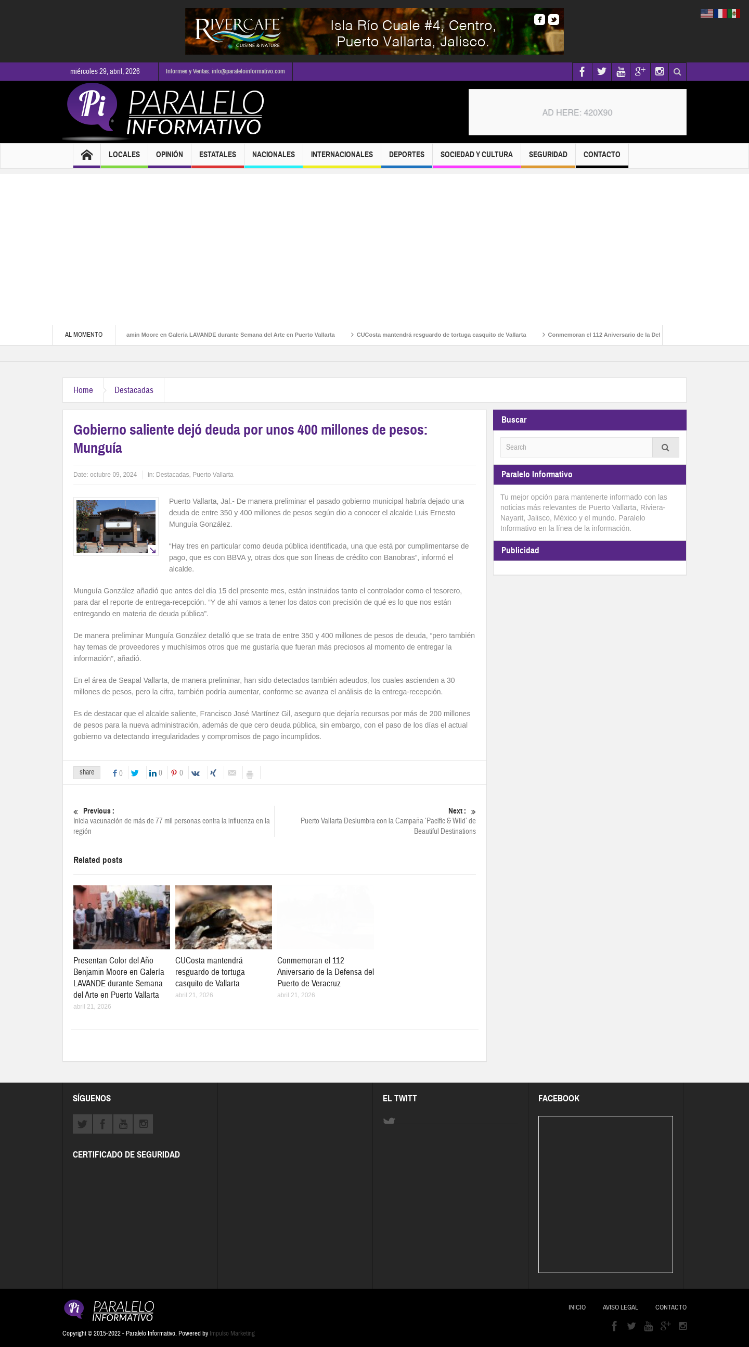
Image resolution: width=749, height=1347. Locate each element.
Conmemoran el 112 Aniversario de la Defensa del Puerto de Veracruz (325, 972)
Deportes (406, 159)
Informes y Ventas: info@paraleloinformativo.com (225, 71)
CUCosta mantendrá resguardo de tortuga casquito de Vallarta (455, 335)
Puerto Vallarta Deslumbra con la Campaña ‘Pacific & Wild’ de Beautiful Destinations (375, 821)
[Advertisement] (374, 247)
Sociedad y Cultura (477, 159)
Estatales (217, 159)
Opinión (169, 159)
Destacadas (133, 390)
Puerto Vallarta (213, 474)
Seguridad (548, 159)
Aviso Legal (620, 1307)
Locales (124, 159)
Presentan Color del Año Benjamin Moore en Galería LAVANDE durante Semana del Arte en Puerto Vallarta (203, 335)
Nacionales (273, 159)
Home (83, 390)
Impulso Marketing (232, 1333)
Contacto (602, 159)
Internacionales (342, 159)
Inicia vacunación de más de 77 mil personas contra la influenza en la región (173, 821)
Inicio (577, 1307)
